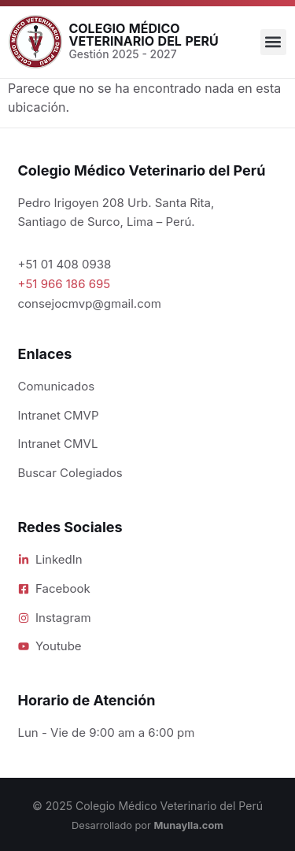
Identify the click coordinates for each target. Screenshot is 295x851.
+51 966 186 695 (64, 283)
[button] (273, 42)
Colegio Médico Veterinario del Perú (143, 34)
